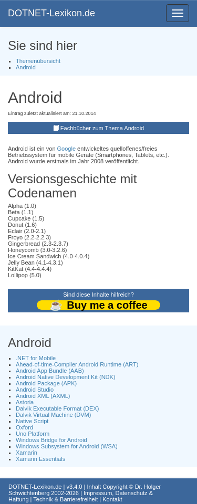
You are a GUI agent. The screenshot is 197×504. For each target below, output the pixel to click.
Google (66, 148)
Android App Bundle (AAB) (50, 371)
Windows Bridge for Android (51, 440)
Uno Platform (32, 433)
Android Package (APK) (46, 383)
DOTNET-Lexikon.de (51, 13)
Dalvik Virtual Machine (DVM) (53, 415)
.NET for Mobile (36, 358)
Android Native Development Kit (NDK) (66, 377)
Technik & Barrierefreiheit (65, 499)
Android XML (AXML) (43, 396)
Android (26, 67)
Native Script (32, 421)
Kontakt (112, 499)
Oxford (24, 427)
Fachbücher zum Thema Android (102, 128)
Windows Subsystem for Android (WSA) (67, 446)
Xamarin (26, 452)
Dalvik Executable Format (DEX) (57, 408)
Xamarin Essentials (40, 459)
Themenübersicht (38, 61)
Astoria (25, 402)
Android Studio (35, 389)
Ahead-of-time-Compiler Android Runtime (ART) (77, 364)
